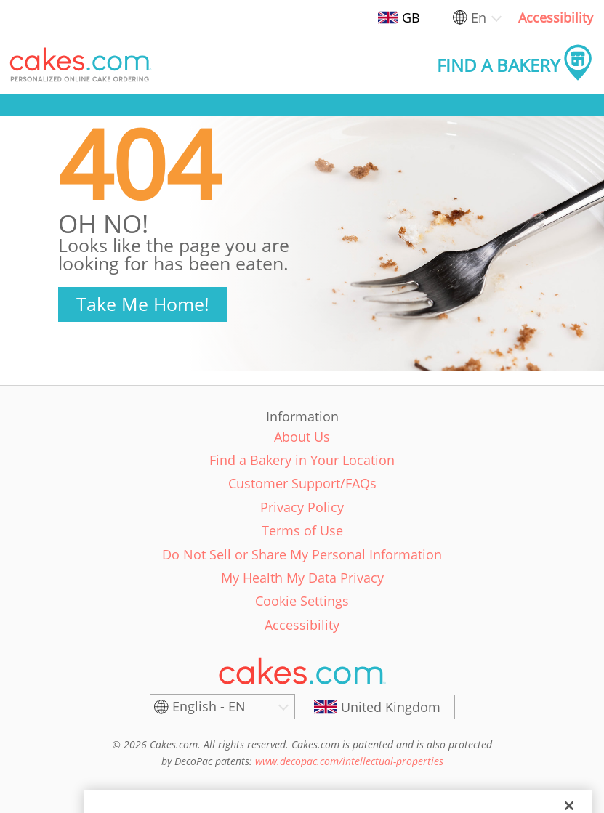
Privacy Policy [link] (302, 507)
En (478, 17)
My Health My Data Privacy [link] (302, 577)
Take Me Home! (142, 303)
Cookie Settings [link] (302, 601)
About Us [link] (302, 436)
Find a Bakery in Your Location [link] (302, 460)
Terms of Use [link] (302, 530)
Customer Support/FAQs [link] (302, 483)
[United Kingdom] (382, 707)
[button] (80, 65)
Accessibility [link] (555, 17)
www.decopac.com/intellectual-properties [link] (349, 761)
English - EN (209, 706)
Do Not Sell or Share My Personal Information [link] (302, 554)
